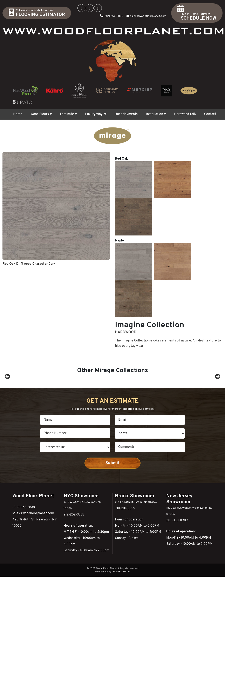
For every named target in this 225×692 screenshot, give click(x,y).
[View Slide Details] (32, 393)
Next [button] (217, 392)
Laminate (68, 114)
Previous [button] (8, 392)
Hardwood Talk (185, 114)
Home (17, 114)
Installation (156, 114)
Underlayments (126, 114)
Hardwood (125, 163)
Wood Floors (41, 114)
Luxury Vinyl (95, 114)
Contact (210, 114)
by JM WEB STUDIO (119, 605)
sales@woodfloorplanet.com (148, 16)
